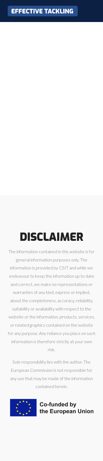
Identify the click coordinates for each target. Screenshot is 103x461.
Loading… (51, 107)
